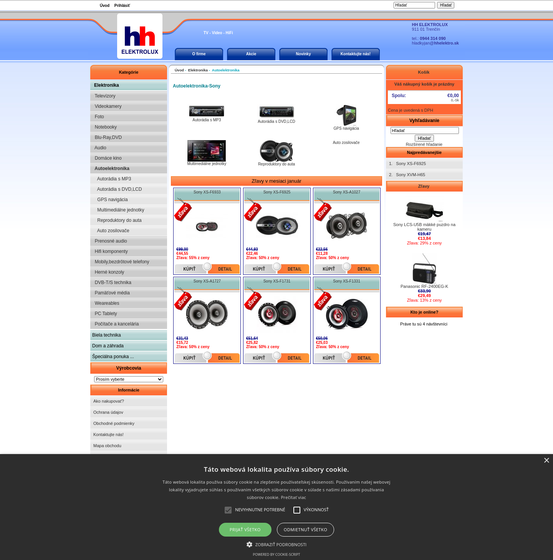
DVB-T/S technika (111, 282)
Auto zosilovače (110, 230)
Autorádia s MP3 (111, 179)
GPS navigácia (110, 199)
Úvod (104, 5)
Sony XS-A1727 (207, 281)
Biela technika (106, 335)
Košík (424, 72)
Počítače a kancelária (115, 324)
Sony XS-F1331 (346, 281)
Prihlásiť (122, 5)
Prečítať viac (293, 497)
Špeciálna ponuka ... (113, 356)
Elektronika (106, 85)
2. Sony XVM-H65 (407, 174)
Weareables (105, 303)
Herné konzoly (108, 272)
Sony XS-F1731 (277, 281)
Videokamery (106, 106)
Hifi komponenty (110, 251)
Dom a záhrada (108, 346)
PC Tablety (104, 313)
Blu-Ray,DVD (107, 137)
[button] (277, 543)
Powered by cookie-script (276, 554)
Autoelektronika (110, 168)
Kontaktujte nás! (356, 54)
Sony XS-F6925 (277, 192)
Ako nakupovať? (108, 401)
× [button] (546, 461)
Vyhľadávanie (424, 120)
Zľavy (424, 186)
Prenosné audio (109, 241)
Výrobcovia (128, 368)
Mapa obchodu (107, 445)
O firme (198, 54)
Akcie (251, 54)
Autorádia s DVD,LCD (117, 189)
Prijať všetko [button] (245, 529)
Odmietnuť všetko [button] (305, 529)
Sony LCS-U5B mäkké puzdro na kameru (424, 224)
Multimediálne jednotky (118, 210)
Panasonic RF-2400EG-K (424, 284)
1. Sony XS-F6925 (407, 163)
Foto (98, 116)
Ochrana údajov (108, 412)
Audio (99, 147)
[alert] (276, 507)
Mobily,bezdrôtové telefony (120, 261)
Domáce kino (107, 158)
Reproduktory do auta (117, 220)
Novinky (303, 54)
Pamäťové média (111, 293)
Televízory (103, 96)
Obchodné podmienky (113, 423)
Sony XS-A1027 (346, 192)
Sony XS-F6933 (207, 192)
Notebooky (104, 127)
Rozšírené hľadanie (424, 144)
